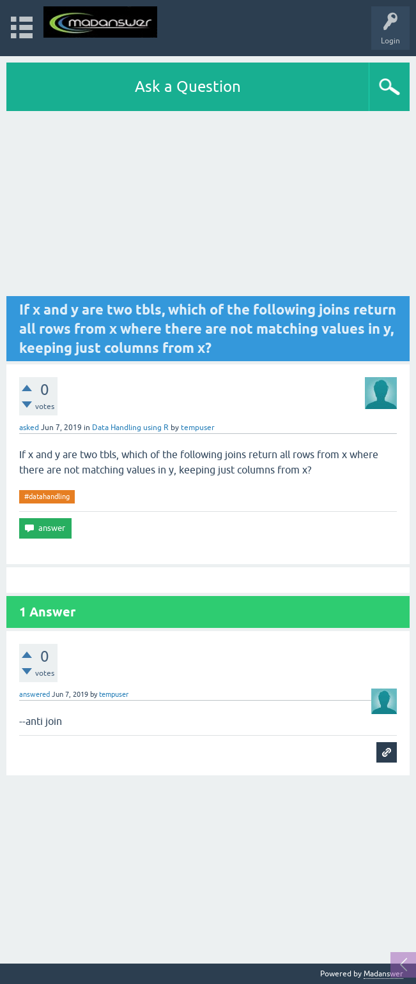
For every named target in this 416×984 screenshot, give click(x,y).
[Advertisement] (208, 206)
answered (34, 694)
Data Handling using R (130, 427)
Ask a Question (188, 86)
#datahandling (47, 496)
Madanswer (383, 973)
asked (29, 427)
